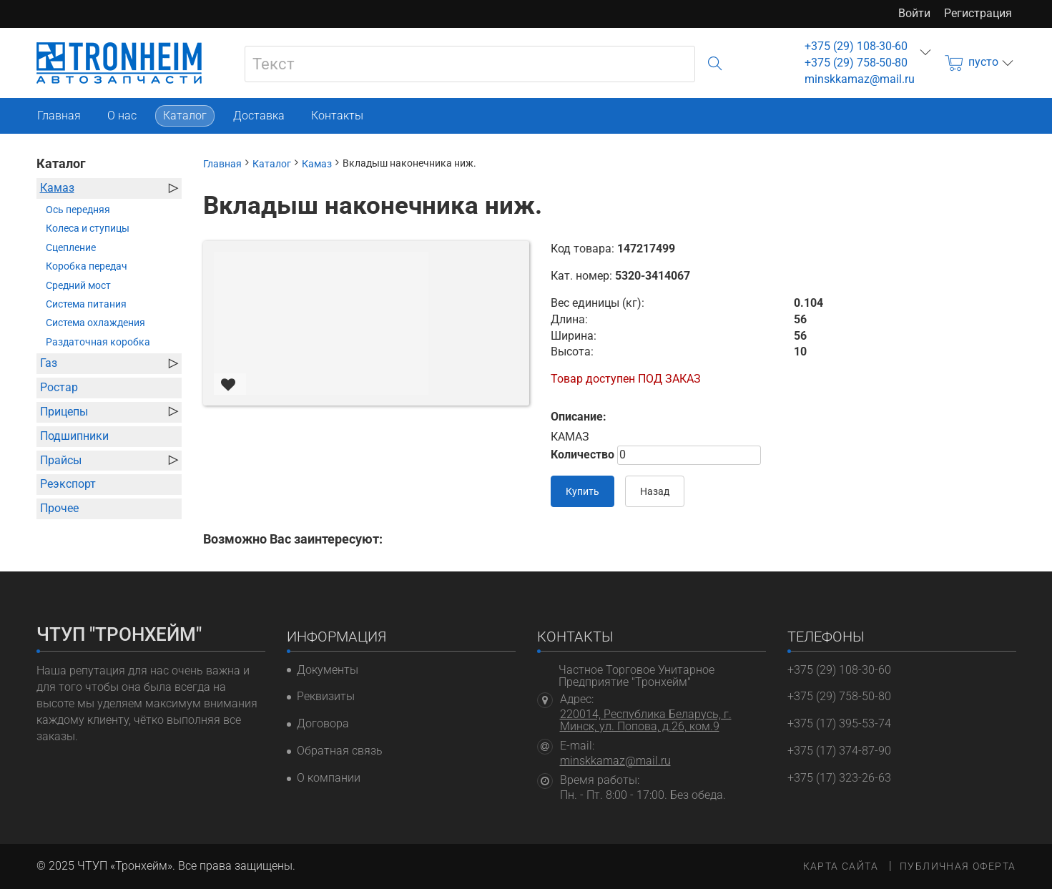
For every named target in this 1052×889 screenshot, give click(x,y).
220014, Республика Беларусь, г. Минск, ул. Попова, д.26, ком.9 (646, 720)
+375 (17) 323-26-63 (839, 778)
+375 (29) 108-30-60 (856, 46)
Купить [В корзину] (582, 491)
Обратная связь (340, 750)
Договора (323, 723)
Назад (654, 491)
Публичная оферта (958, 866)
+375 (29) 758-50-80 (856, 62)
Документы (327, 670)
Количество (582, 454)
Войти (914, 13)
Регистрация (978, 13)
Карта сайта (840, 866)
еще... (925, 52)
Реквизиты (326, 696)
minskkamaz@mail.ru (860, 79)
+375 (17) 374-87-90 (839, 750)
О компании (328, 778)
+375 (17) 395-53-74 (839, 723)
